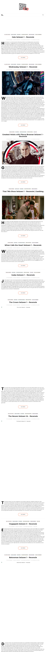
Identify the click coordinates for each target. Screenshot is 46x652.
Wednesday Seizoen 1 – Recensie (23, 67)
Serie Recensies (31, 34)
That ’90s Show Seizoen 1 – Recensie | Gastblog (23, 191)
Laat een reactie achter (35, 69)
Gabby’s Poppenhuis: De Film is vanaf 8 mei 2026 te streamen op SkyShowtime (25, 615)
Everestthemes (41, 648)
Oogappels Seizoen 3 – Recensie (23, 414)
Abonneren (6, 515)
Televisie (35, 131)
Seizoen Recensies (24, 34)
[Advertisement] (23, 24)
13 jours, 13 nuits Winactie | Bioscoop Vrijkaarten (19, 625)
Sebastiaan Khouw (27, 69)
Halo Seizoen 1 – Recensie (23, 37)
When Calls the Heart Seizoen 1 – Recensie (23, 245)
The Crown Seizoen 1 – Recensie (23, 302)
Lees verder (23, 57)
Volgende (12, 497)
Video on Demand (38, 34)
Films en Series (13, 34)
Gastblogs (17, 188)
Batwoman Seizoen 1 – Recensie (23, 447)
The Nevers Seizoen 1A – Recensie (23, 361)
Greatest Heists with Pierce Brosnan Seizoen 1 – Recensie (23, 135)
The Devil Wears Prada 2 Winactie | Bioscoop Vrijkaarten (20, 606)
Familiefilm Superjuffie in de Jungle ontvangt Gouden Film (21, 588)
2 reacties (35, 416)
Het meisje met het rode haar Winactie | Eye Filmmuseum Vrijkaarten (23, 597)
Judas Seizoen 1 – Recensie (23, 275)
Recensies (19, 34)
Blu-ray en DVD (7, 34)
